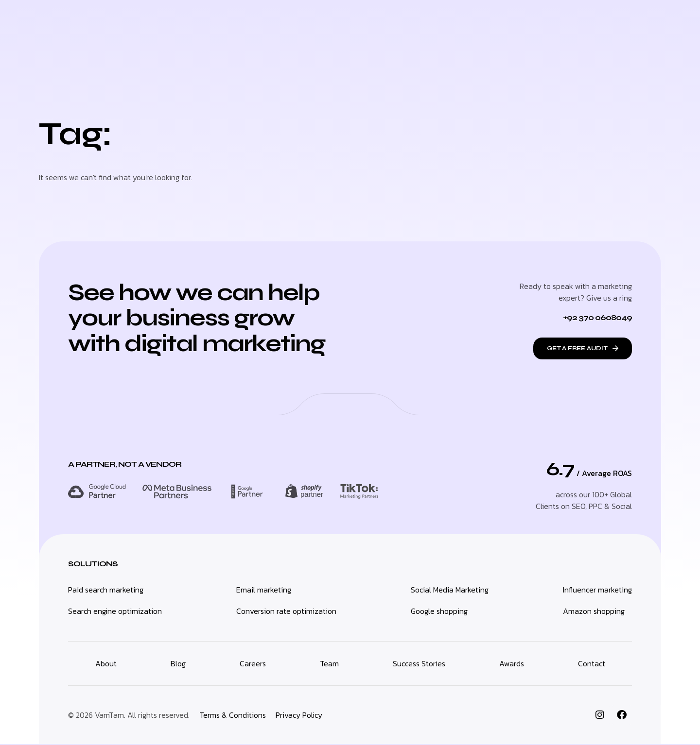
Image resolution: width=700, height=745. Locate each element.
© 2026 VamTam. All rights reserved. (129, 716)
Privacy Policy (299, 716)
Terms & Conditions (232, 716)
